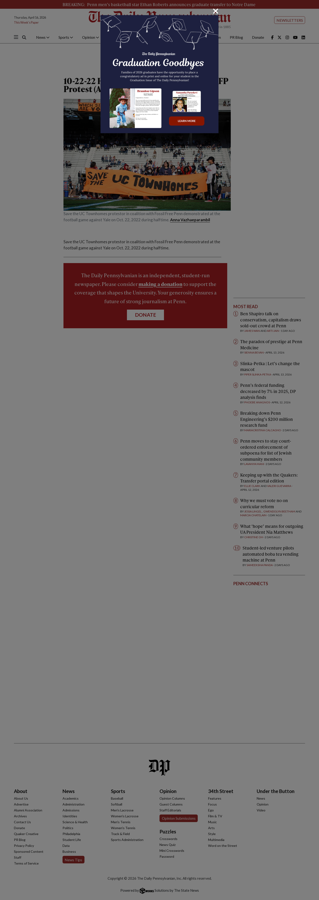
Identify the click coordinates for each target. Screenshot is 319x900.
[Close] (216, 11)
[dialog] (159, 450)
